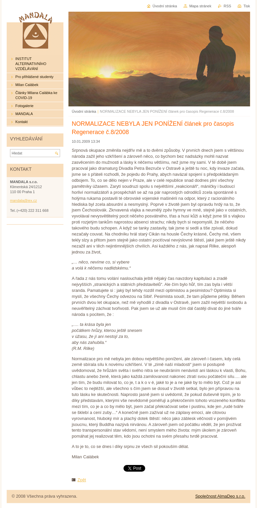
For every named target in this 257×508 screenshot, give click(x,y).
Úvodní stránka (84, 111)
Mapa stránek (200, 6)
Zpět (81, 479)
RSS (227, 6)
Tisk (246, 6)
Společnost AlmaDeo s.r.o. (220, 496)
